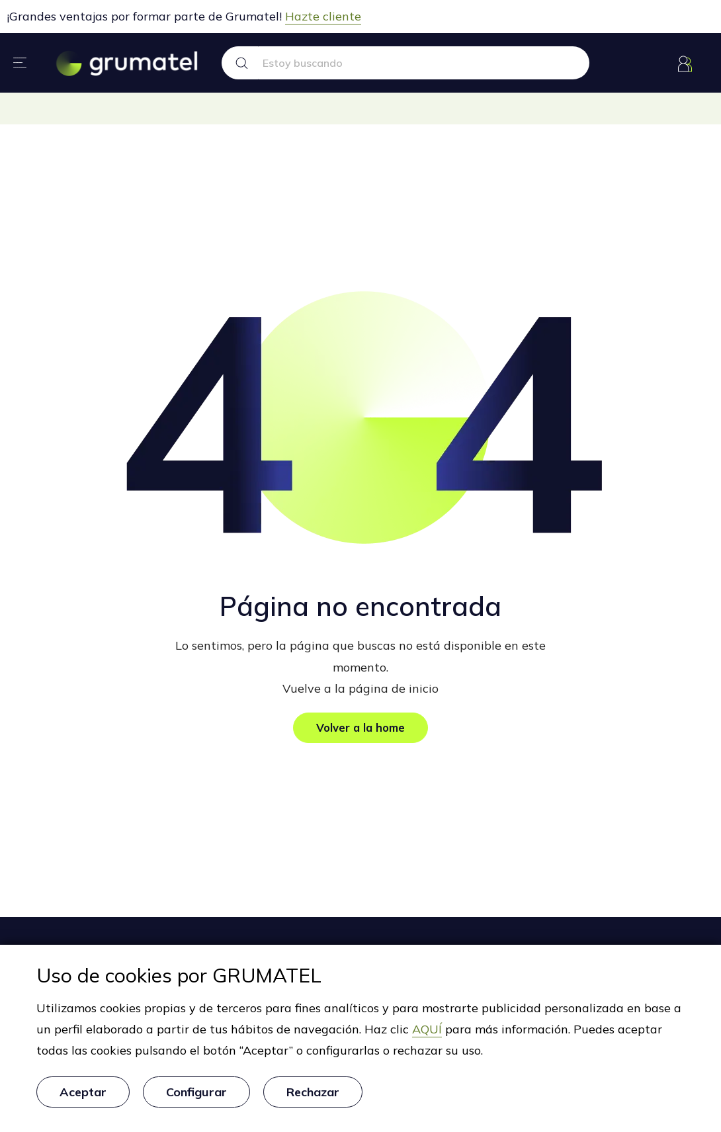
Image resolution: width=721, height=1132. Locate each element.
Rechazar (312, 1096)
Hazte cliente (323, 16)
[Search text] (424, 62)
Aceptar (83, 1096)
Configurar (196, 1096)
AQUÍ (427, 1037)
